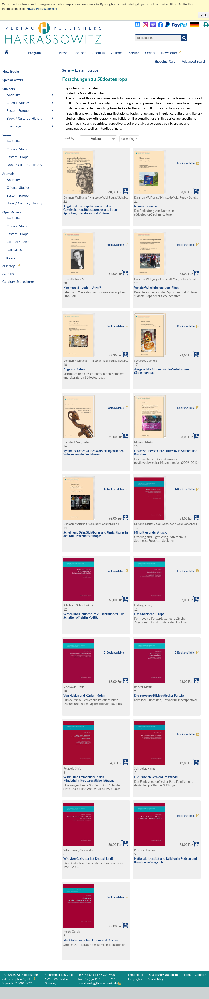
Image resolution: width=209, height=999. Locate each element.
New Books (11, 71)
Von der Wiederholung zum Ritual (156, 287)
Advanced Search (194, 61)
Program (34, 53)
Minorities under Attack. (150, 532)
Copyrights (135, 979)
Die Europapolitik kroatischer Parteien (159, 695)
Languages (14, 126)
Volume (96, 139)
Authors (117, 53)
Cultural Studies (18, 242)
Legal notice (135, 974)
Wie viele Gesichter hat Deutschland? (88, 858)
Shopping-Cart (165, 61)
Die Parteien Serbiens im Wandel (156, 777)
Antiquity (13, 95)
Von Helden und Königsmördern (84, 695)
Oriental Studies (18, 103)
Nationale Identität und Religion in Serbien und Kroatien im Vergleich (165, 860)
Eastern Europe (18, 110)
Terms (187, 974)
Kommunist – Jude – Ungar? (82, 287)
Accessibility (155, 979)
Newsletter (169, 53)
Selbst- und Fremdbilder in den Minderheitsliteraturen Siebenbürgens (88, 779)
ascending (129, 138)
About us (98, 53)
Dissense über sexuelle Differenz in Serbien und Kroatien (165, 452)
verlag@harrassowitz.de (102, 983)
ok (205, 15)
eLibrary (8, 266)
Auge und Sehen (74, 369)
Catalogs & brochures (18, 281)
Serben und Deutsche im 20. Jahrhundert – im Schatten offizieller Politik (94, 615)
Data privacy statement (163, 974)
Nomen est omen (145, 206)
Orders (150, 53)
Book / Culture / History (24, 118)
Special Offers (12, 80)
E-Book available (184, 163)
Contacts (80, 53)
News (63, 53)
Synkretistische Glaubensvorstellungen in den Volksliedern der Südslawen (93, 452)
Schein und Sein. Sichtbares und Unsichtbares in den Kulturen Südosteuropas (95, 534)
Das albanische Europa (149, 614)
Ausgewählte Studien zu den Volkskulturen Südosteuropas (162, 371)
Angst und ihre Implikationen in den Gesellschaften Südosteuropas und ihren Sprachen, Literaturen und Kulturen (90, 209)
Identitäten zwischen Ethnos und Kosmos (90, 940)
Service (134, 53)
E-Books (8, 258)
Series (66, 70)
